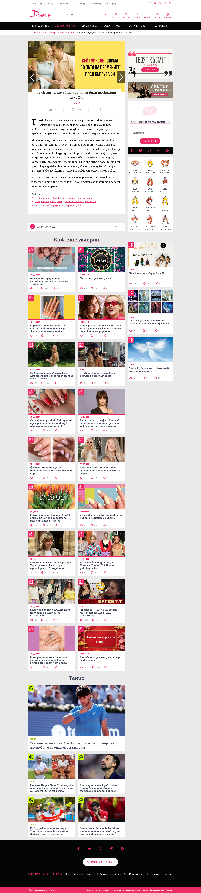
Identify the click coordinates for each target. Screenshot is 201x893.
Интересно (67, 32)
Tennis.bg (81, 3)
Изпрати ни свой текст (101, 861)
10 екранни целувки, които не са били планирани (63, 197)
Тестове (137, 15)
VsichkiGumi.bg (94, 3)
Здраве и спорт (138, 25)
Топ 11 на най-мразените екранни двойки (59, 205)
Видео (147, 15)
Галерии (126, 15)
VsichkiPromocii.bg (64, 3)
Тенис (76, 678)
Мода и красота (113, 25)
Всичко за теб (40, 25)
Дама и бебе (89, 25)
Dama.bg (49, 3)
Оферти (167, 15)
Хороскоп (160, 25)
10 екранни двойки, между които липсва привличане (65, 201)
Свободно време (65, 25)
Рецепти (116, 15)
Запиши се (150, 141)
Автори (46, 874)
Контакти (57, 874)
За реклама (34, 874)
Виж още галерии (76, 239)
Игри (157, 15)
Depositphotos (71, 874)
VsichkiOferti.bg (35, 3)
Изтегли (150, 69)
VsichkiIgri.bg (110, 3)
